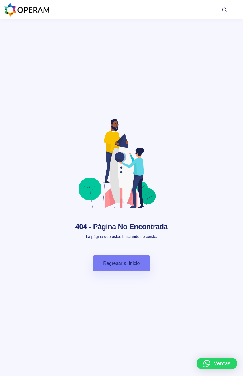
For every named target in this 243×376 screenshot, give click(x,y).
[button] (217, 363)
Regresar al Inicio (121, 263)
